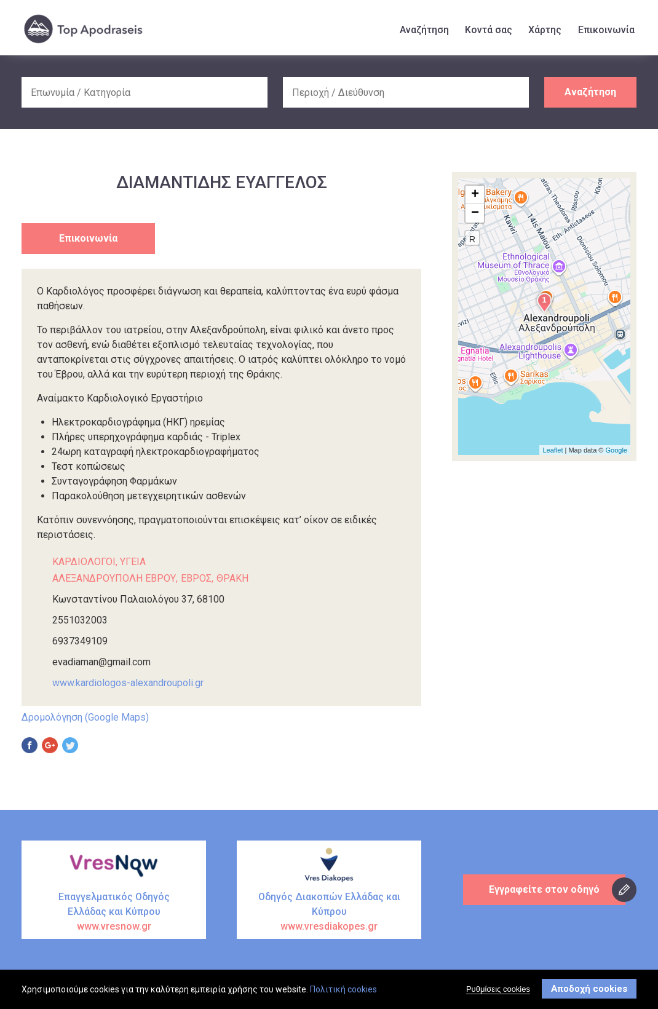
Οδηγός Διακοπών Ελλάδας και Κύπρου (329, 912)
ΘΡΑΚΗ (232, 578)
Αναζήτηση (424, 30)
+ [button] (475, 195)
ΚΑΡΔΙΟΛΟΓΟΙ (84, 562)
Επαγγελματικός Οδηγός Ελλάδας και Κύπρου (114, 912)
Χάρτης (544, 30)
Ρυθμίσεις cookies (498, 989)
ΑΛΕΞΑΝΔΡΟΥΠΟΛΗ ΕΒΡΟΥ (114, 578)
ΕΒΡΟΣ (196, 578)
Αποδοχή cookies (589, 989)
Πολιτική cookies (343, 990)
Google (616, 450)
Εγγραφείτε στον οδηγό (544, 889)
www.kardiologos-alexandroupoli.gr (128, 683)
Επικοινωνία (606, 30)
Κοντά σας (488, 30)
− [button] (475, 213)
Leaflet (552, 450)
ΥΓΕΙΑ (133, 562)
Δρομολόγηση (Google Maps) (85, 717)
